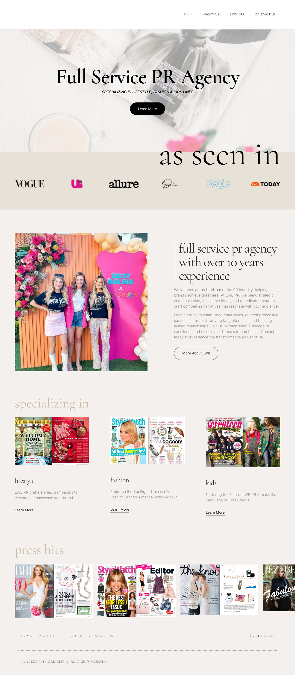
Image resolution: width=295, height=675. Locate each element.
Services (237, 14)
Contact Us (265, 14)
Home (187, 14)
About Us (211, 14)
